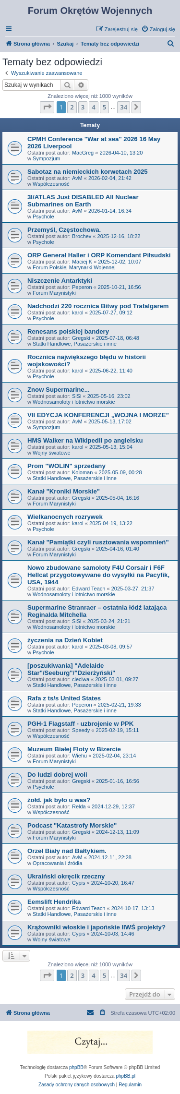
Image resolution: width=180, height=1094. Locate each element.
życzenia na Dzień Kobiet (65, 640)
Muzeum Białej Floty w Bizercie (74, 749)
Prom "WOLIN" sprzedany (66, 465)
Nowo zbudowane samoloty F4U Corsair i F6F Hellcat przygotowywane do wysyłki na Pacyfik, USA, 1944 (98, 575)
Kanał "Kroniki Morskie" (63, 491)
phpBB (76, 1067)
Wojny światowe (52, 453)
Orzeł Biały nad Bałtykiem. (67, 850)
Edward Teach (89, 588)
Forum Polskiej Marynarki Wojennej (74, 267)
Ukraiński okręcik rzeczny (66, 876)
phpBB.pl (125, 1076)
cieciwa (80, 679)
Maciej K (82, 261)
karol (78, 312)
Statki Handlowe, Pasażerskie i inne (75, 344)
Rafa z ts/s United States (64, 698)
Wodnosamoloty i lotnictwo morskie (74, 402)
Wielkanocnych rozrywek (65, 516)
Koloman (82, 472)
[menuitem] (158, 29)
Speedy (81, 730)
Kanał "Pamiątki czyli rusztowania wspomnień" (98, 542)
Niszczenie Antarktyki (59, 280)
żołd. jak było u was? (58, 800)
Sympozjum (46, 158)
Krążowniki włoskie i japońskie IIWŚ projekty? (96, 927)
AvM (77, 178)
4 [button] (93, 107)
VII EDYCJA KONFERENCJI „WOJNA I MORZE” (98, 415)
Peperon (82, 287)
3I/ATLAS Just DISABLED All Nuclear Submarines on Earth (83, 200)
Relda (79, 806)
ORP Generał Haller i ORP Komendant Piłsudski (99, 255)
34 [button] (123, 107)
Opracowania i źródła (57, 863)
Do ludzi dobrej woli (57, 774)
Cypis (78, 883)
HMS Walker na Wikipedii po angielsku (85, 440)
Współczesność (51, 184)
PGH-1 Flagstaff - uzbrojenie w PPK (80, 723)
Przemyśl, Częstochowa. (64, 229)
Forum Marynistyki (54, 293)
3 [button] (82, 107)
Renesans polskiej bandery (68, 331)
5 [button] (104, 107)
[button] (47, 107)
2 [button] (71, 107)
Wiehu (79, 755)
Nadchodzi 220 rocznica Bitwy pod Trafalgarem (98, 306)
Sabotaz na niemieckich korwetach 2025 (87, 171)
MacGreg (83, 153)
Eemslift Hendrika (54, 901)
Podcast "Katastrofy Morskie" (72, 825)
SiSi (77, 396)
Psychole (43, 216)
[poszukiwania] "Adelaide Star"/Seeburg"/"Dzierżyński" (71, 669)
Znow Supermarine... (58, 389)
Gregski (81, 338)
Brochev (81, 236)
